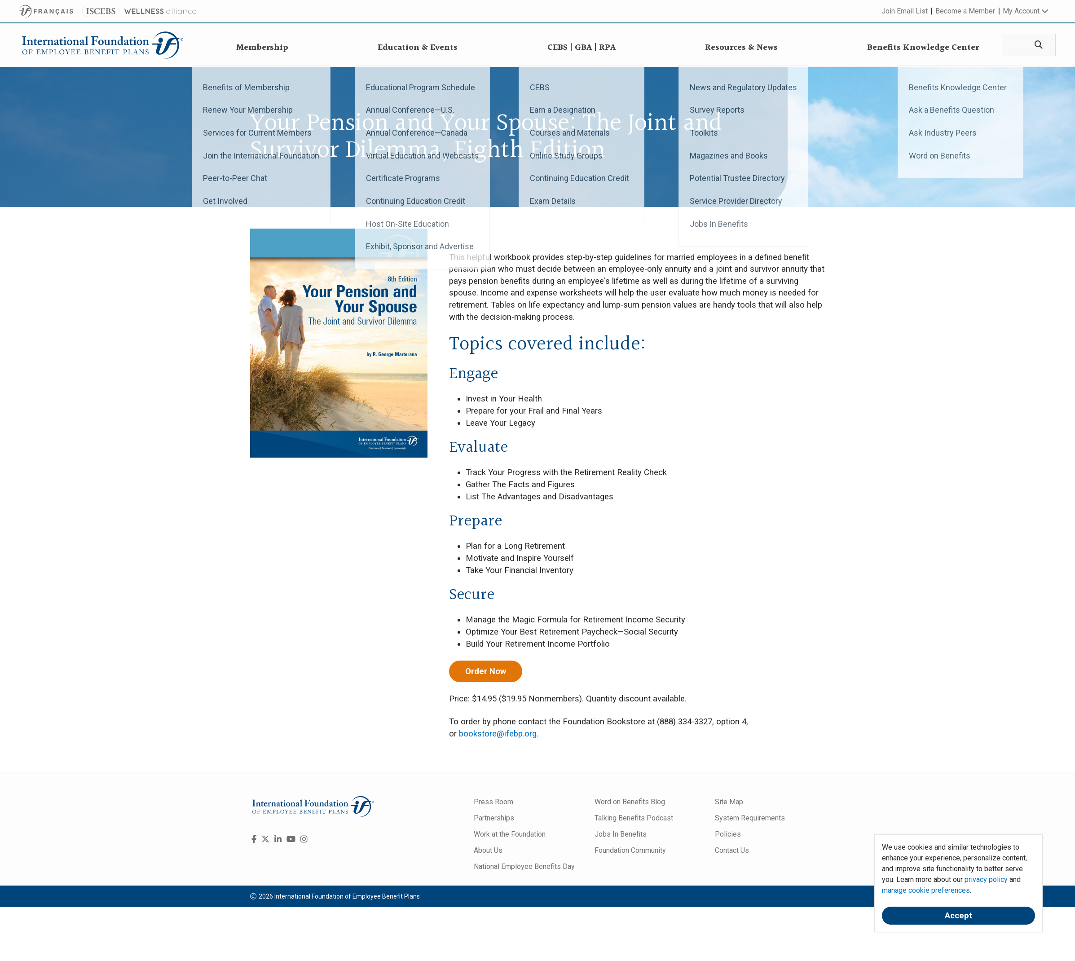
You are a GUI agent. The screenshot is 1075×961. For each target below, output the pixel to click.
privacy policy (986, 879)
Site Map (729, 802)
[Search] (1036, 45)
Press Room (493, 802)
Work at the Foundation (510, 834)
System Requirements (750, 818)
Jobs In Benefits (621, 834)
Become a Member (965, 11)
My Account (1026, 11)
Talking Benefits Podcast (634, 818)
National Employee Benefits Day (524, 866)
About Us (488, 850)
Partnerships (494, 818)
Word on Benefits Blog (630, 802)
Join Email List (904, 11)
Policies (728, 834)
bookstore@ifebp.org (498, 734)
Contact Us (732, 850)
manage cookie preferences (926, 890)
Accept (958, 916)
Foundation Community (630, 850)
